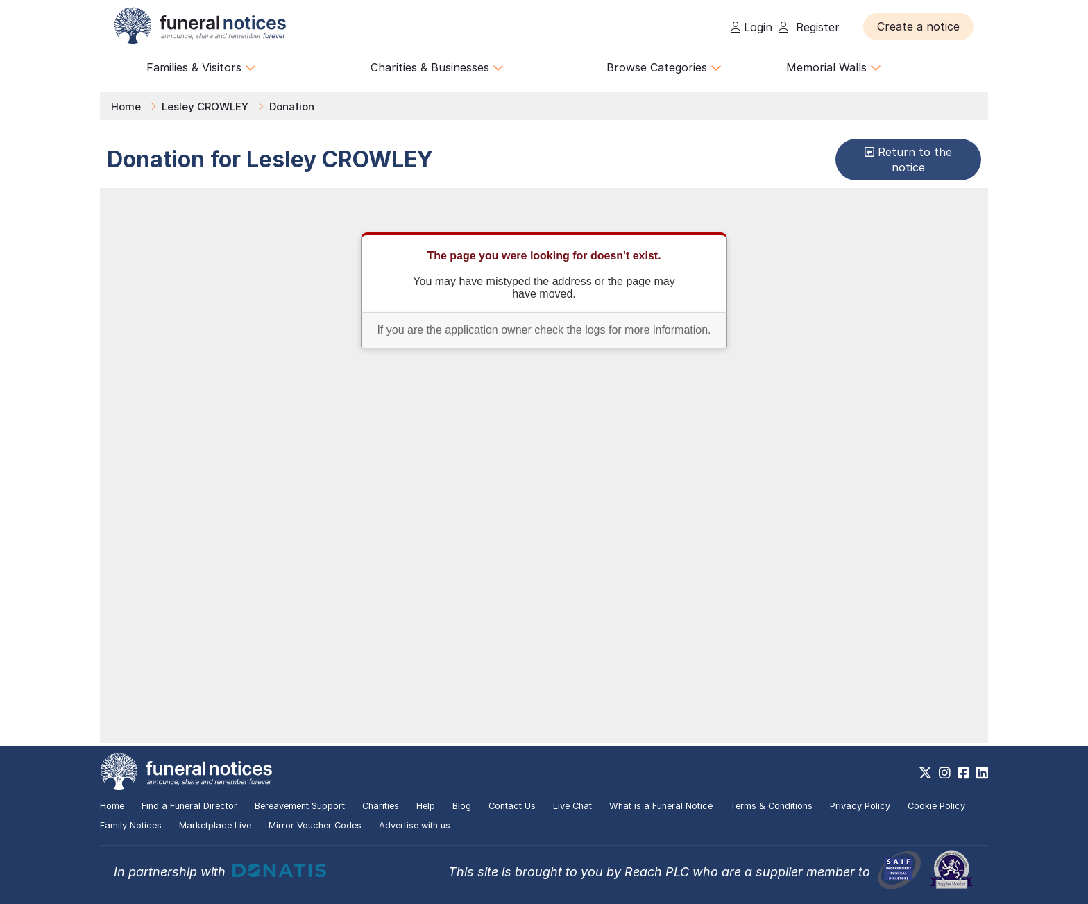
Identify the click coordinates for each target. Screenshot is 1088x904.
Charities (380, 806)
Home (126, 106)
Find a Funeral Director (189, 806)
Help (425, 806)
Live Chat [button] (572, 806)
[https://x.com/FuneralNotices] (925, 773)
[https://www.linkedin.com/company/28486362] (982, 773)
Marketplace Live (215, 825)
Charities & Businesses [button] (437, 67)
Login (751, 27)
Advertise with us (414, 825)
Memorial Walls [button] (833, 67)
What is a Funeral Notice (661, 806)
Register (809, 27)
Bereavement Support (300, 806)
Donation (291, 106)
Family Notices (131, 825)
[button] (918, 26)
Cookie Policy (936, 806)
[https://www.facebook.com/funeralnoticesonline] (963, 773)
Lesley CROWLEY (205, 106)
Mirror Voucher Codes (315, 825)
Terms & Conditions (771, 806)
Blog (461, 806)
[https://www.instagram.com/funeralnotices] (945, 773)
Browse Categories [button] (664, 67)
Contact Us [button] (512, 806)
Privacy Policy (860, 806)
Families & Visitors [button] (201, 67)
